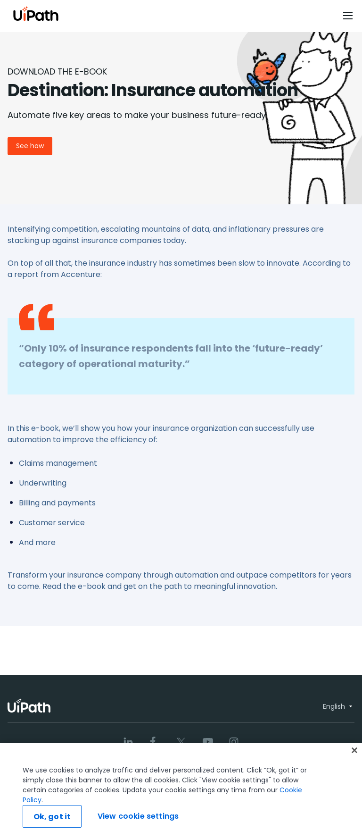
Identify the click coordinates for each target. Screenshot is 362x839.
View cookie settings (138, 816)
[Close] (354, 750)
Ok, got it (52, 816)
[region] (181, 791)
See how (30, 146)
